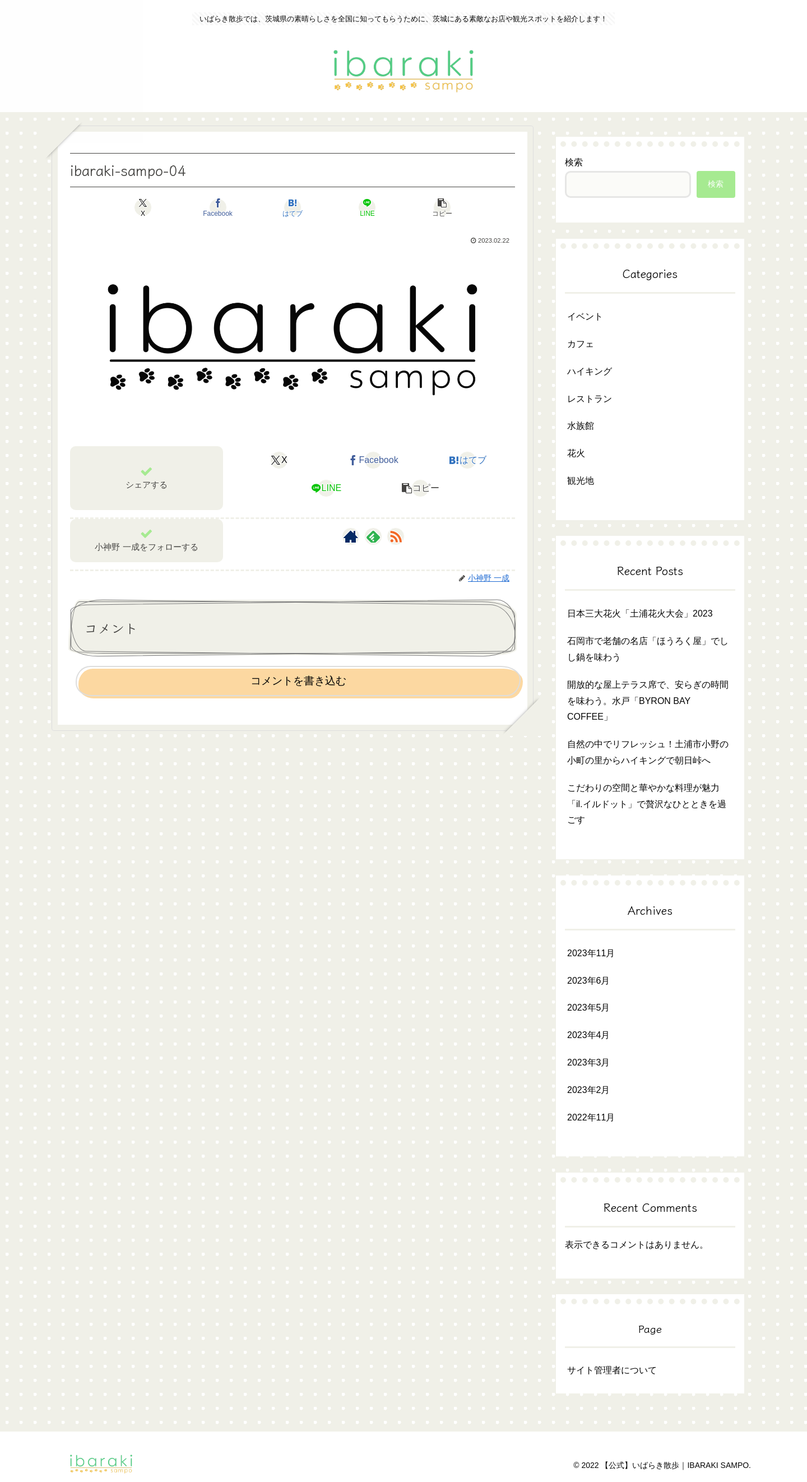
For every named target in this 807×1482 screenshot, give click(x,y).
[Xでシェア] (143, 207)
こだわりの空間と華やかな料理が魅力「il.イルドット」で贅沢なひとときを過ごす (646, 804)
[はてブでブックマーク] (292, 207)
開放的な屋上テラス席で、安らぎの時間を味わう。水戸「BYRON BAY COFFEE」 (648, 701)
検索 (574, 162)
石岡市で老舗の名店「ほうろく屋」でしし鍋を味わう (648, 649)
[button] (441, 207)
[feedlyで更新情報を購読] (373, 536)
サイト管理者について (612, 1370)
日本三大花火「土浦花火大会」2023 (640, 613)
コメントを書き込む (298, 681)
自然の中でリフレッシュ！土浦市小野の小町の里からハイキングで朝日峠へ (648, 752)
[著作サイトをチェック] (351, 536)
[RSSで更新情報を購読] (396, 536)
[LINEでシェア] (367, 207)
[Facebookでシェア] (217, 207)
